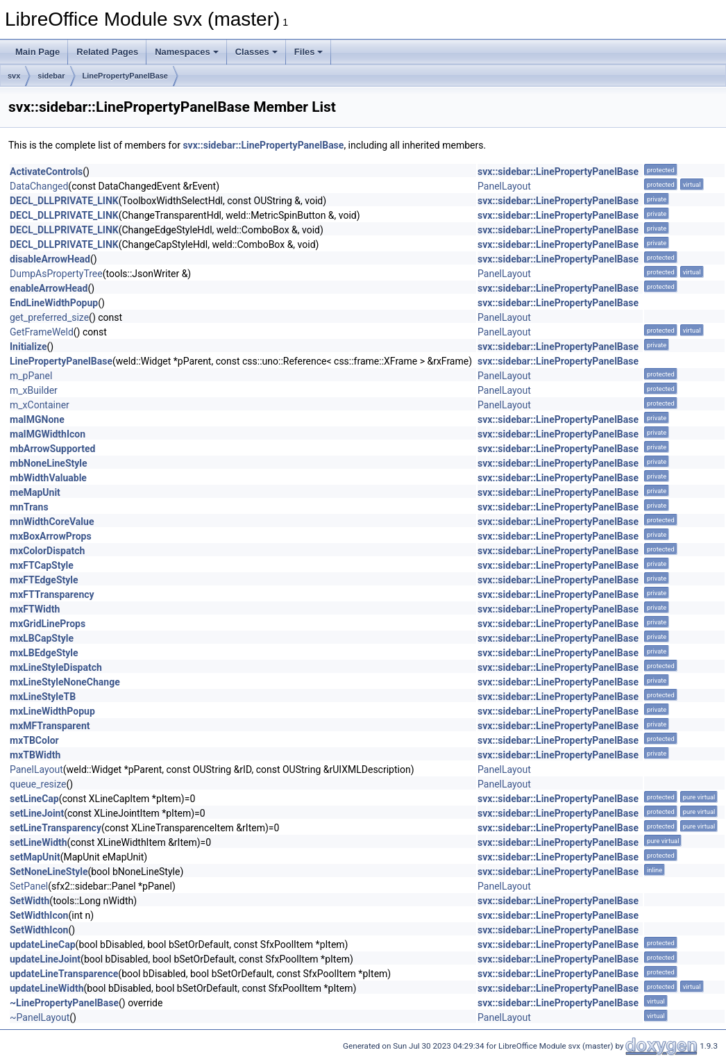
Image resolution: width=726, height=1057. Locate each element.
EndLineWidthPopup (54, 302)
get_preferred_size (49, 317)
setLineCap (34, 798)
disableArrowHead (50, 259)
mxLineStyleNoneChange (65, 682)
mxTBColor (34, 740)
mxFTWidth (35, 609)
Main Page (37, 52)
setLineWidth (38, 842)
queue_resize (38, 784)
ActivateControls (46, 171)
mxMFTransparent (50, 725)
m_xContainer (39, 404)
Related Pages (107, 52)
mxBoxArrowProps (51, 536)
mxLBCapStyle (42, 638)
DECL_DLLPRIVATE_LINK (64, 200)
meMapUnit (35, 492)
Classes (256, 52)
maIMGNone (37, 419)
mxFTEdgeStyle (44, 579)
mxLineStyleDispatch (56, 667)
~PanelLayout (39, 1017)
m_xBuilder (34, 390)
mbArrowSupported (52, 448)
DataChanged (39, 186)
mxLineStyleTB (43, 696)
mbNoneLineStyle (48, 463)
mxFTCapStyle (42, 565)
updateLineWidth (47, 988)
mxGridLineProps (47, 623)
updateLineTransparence (64, 973)
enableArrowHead (49, 288)
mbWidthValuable (48, 477)
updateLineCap (43, 944)
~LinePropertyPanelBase (64, 1002)
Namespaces (187, 52)
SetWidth (29, 900)
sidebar (51, 76)
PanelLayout (504, 186)
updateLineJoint (45, 959)
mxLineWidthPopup (52, 711)
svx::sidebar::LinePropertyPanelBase (263, 145)
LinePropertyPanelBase (126, 76)
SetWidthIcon (39, 915)
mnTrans (29, 507)
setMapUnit (35, 857)
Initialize (28, 346)
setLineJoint (37, 813)
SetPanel (29, 886)
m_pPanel (31, 375)
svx (14, 76)
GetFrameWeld (42, 332)
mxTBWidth (35, 754)
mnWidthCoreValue (52, 521)
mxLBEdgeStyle (44, 652)
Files (308, 52)
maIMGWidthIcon (47, 434)
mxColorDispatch (47, 550)
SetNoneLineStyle (48, 871)
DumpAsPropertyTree (56, 273)
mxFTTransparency (52, 594)
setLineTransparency (55, 827)
